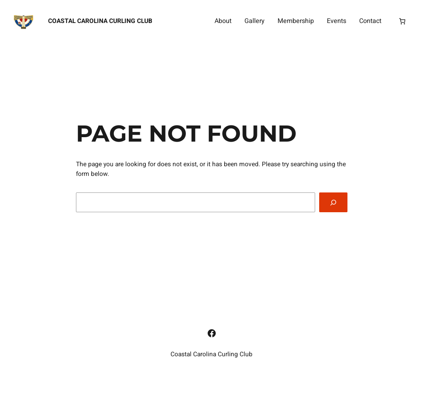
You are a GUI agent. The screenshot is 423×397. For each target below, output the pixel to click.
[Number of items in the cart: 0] (402, 21)
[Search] (333, 202)
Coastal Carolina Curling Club (100, 21)
